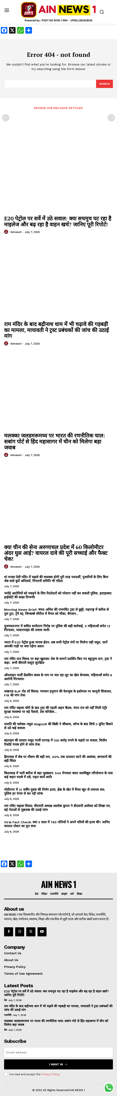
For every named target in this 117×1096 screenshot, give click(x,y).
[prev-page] (5, 118)
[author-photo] (6, 232)
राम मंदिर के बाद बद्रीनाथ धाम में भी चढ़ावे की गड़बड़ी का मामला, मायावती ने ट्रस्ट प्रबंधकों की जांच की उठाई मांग (56, 329)
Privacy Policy (50, 1074)
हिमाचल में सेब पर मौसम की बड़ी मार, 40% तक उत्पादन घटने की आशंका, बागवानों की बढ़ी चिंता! (57, 759)
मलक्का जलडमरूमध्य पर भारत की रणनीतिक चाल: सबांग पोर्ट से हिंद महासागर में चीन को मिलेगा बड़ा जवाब (54, 441)
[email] (58, 1052)
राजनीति (7, 1015)
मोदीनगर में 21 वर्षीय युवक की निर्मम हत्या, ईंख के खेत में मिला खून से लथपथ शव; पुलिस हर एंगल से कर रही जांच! (54, 791)
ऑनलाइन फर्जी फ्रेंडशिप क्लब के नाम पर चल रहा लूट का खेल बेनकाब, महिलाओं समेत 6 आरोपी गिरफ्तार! (58, 677)
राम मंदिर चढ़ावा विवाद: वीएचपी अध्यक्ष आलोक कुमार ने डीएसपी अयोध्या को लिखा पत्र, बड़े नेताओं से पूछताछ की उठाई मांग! (57, 808)
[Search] (104, 84)
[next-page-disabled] (111, 118)
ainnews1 (16, 232)
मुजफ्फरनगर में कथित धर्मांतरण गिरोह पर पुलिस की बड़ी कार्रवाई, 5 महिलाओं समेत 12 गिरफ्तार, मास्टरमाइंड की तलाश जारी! (57, 628)
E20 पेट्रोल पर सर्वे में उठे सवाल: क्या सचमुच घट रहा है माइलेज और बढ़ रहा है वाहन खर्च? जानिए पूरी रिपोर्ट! (57, 221)
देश (5, 1000)
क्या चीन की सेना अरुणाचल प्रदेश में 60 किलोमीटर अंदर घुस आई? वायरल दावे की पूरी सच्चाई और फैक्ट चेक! (55, 553)
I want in (58, 1064)
